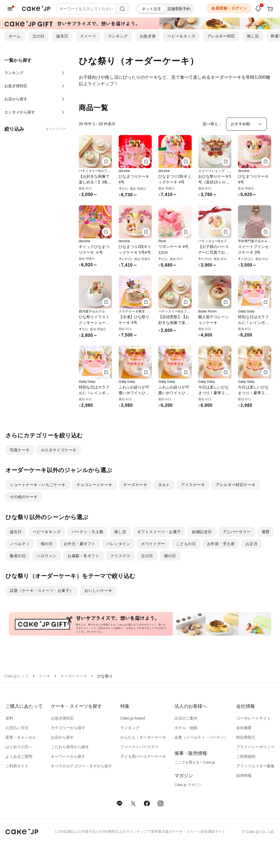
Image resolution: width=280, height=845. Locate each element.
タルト (164, 485)
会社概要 (244, 728)
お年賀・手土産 (221, 544)
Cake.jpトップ (16, 676)
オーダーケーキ (73, 676)
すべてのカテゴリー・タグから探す (81, 766)
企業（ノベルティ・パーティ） (201, 737)
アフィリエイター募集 (255, 766)
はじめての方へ (18, 747)
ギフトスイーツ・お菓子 (159, 532)
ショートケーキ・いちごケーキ (38, 485)
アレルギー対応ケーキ (236, 485)
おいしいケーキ (98, 590)
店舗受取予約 (178, 9)
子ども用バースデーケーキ (143, 756)
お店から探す (62, 737)
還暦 (266, 532)
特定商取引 (245, 737)
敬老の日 (18, 556)
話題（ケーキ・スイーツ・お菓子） (42, 590)
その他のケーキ (24, 497)
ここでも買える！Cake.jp (194, 762)
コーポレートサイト (253, 718)
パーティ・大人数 (87, 532)
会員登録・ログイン (229, 8)
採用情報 (244, 775)
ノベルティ (20, 544)
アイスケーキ (193, 485)
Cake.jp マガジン (188, 785)
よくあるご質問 (18, 756)
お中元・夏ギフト (79, 544)
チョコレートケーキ (94, 485)
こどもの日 (186, 544)
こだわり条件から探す (70, 747)
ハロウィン (47, 556)
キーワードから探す (68, 756)
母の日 (47, 544)
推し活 (253, 36)
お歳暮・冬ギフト (83, 556)
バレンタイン (118, 544)
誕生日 (62, 36)
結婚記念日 (202, 532)
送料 (9, 718)
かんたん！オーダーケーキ (143, 737)
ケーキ (44, 676)
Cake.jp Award (132, 718)
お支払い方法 (16, 728)
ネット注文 (151, 9)
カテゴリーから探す (68, 728)
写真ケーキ (20, 450)
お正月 (252, 544)
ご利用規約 (245, 756)
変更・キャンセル (20, 737)
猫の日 (170, 556)
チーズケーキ (135, 485)
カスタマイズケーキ (59, 450)
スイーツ (88, 36)
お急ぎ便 (148, 36)
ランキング (118, 36)
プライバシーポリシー (255, 747)
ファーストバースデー (139, 747)
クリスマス (120, 556)
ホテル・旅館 (185, 728)
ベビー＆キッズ (181, 36)
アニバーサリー (237, 532)
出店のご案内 (185, 718)
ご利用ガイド (16, 766)
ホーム (15, 36)
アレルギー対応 (221, 36)
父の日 (39, 36)
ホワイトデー (153, 544)
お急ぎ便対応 (62, 718)
